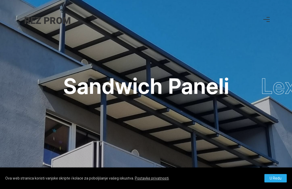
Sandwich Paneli (146, 86)
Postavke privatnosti (152, 178)
